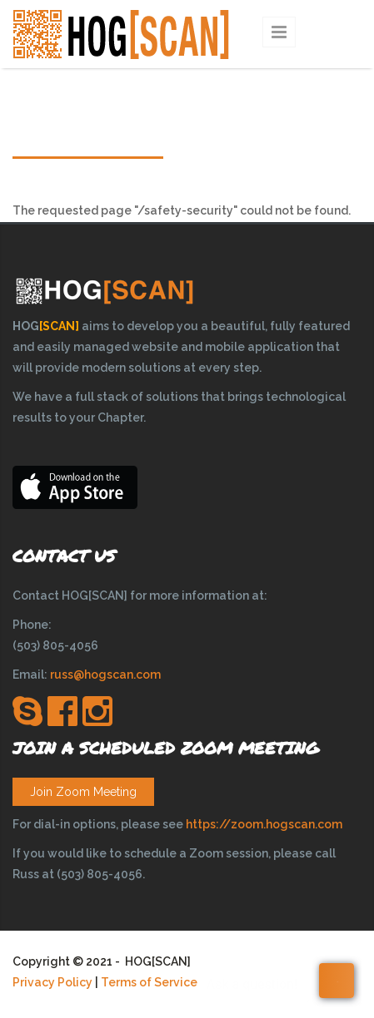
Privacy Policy (52, 982)
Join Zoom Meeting (83, 791)
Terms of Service (149, 982)
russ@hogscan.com (105, 674)
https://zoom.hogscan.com (264, 824)
